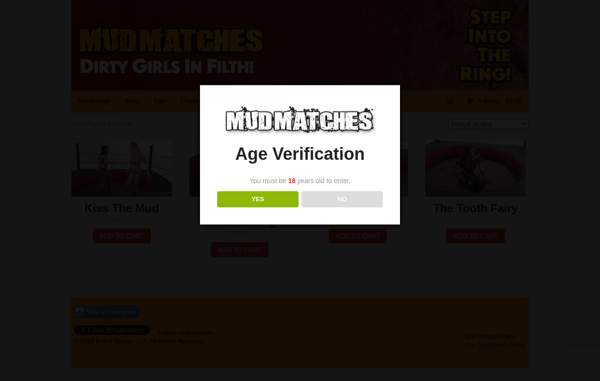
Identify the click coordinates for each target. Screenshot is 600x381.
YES (257, 199)
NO (342, 199)
